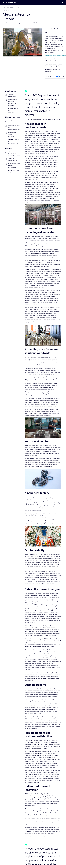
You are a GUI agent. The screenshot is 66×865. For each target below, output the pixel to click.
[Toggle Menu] (4, 2)
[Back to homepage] (4, 7)
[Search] (58, 2)
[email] (63, 76)
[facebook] (57, 76)
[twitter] (53, 76)
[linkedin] (60, 76)
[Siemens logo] (11, 2)
